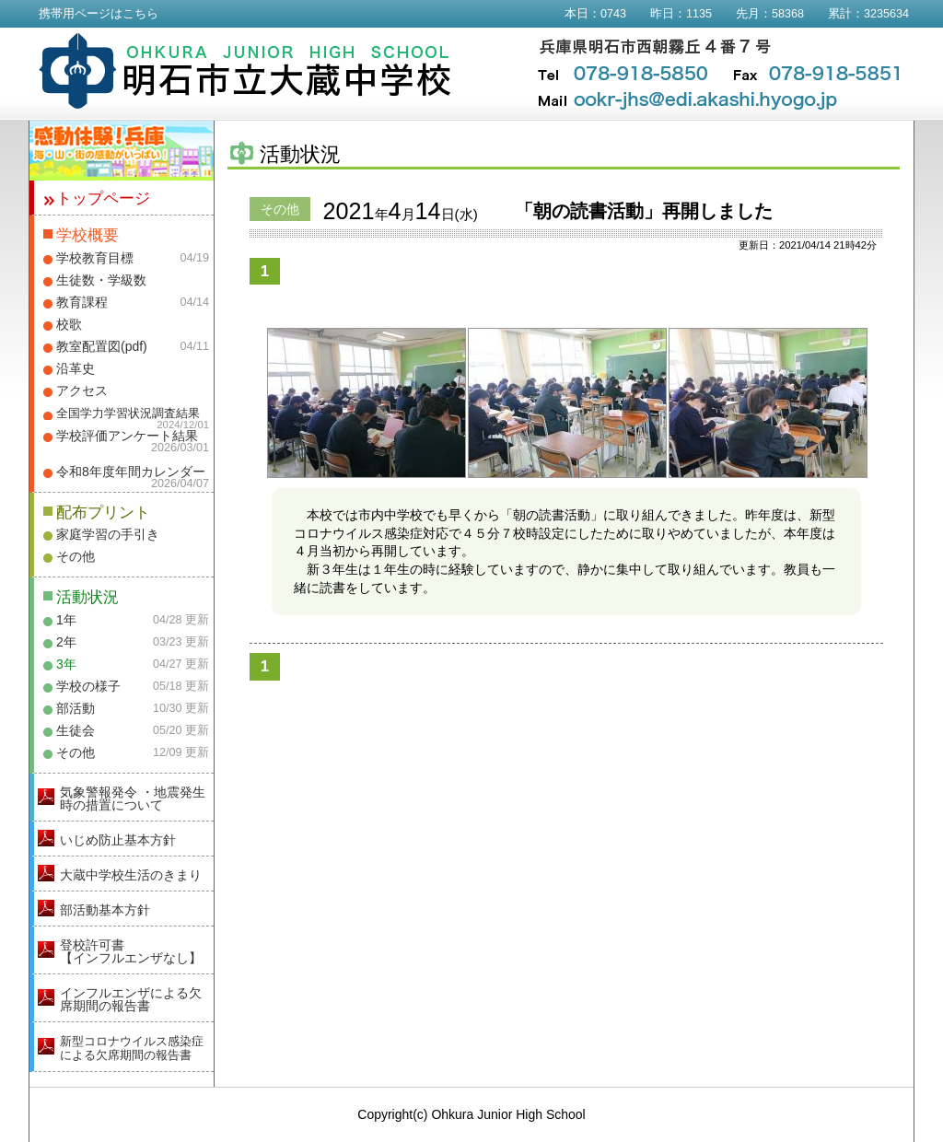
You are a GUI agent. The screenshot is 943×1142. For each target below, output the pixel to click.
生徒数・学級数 (101, 280)
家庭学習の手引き (107, 534)
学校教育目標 (95, 258)
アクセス (82, 390)
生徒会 (75, 730)
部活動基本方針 (105, 910)
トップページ (103, 198)
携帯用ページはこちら (98, 13)
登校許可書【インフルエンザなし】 (131, 951)
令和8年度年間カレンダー (130, 471)
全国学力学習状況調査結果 (128, 413)
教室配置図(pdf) (101, 346)
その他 (75, 556)
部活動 (75, 708)
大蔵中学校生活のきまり (131, 875)
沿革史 (75, 368)
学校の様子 (88, 686)
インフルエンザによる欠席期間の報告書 (131, 999)
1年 (66, 619)
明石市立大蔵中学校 (245, 71)
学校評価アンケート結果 (127, 435)
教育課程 (82, 302)
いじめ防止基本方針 (118, 840)
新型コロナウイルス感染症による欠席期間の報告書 (132, 1048)
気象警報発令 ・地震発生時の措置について (132, 798)
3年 (66, 664)
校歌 (69, 324)
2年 (66, 642)
